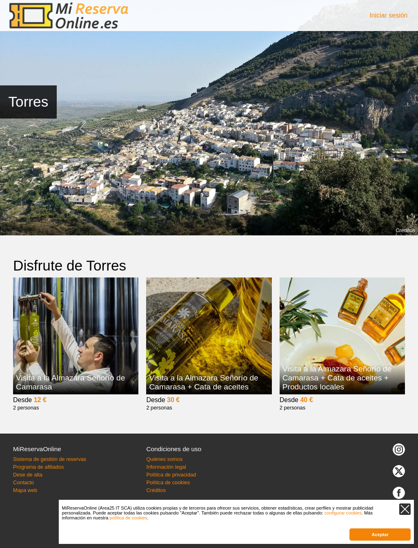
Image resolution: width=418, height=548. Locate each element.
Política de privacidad (171, 475)
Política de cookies (168, 482)
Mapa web (25, 490)
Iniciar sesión (388, 15)
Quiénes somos (164, 459)
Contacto (23, 482)
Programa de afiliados (38, 467)
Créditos (405, 230)
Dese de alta (27, 475)
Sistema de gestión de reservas (49, 459)
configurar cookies (343, 512)
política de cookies (128, 517)
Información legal (166, 467)
